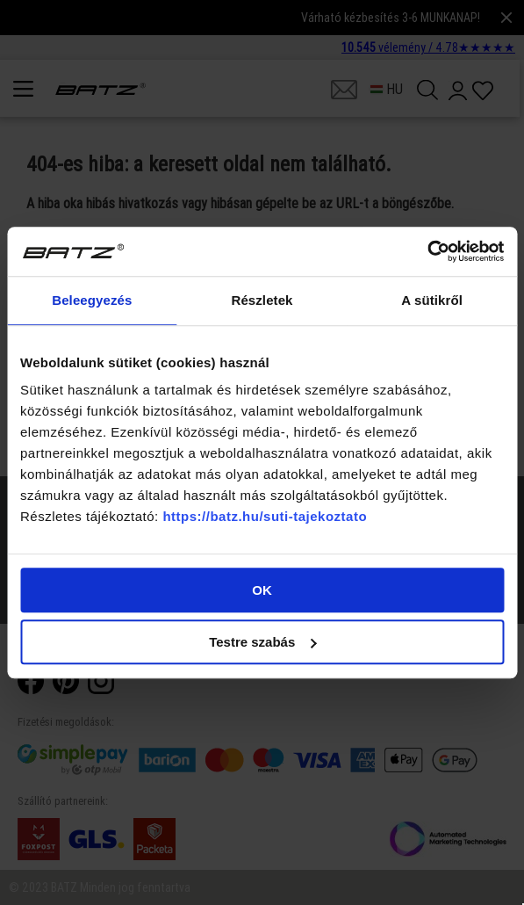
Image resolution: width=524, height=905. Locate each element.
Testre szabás (262, 641)
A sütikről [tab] (432, 300)
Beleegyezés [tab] (92, 300)
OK (262, 590)
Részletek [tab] (261, 300)
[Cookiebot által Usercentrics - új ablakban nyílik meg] (427, 251)
